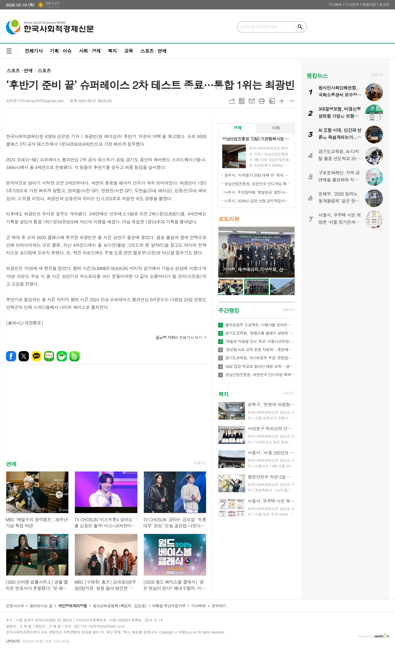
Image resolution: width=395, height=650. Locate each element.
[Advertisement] (106, 417)
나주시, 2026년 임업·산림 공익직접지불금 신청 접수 (257, 201)
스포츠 (44, 70)
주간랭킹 (228, 310)
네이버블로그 (49, 356)
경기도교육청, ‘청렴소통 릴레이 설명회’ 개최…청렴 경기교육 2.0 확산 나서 (260, 333)
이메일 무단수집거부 (169, 605)
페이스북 (11, 356)
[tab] (237, 128)
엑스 (24, 356)
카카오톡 (36, 356)
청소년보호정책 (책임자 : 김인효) (119, 605)
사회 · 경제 (89, 50)
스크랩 (272, 101)
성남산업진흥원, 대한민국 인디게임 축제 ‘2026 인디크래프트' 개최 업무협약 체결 (257, 183)
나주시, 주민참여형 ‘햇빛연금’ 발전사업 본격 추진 (257, 192)
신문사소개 (15, 605)
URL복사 (232, 101)
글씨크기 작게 (292, 101)
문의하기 (219, 605)
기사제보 (335, 4)
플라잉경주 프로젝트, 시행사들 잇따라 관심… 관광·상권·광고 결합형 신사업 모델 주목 (260, 325)
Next (287, 252)
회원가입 (369, 4)
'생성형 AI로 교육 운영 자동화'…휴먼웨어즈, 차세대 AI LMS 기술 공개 (260, 349)
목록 (242, 101)
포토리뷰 (228, 219)
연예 (11, 464)
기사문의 (352, 4)
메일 (252, 101)
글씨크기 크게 (282, 101)
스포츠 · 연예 (153, 50)
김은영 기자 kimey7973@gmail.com (35, 100)
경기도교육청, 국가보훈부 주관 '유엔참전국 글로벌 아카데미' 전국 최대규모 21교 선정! (260, 357)
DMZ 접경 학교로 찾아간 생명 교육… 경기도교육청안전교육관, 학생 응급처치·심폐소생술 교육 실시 (260, 366)
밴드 (74, 356)
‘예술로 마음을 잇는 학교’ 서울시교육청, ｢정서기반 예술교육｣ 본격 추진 (260, 341)
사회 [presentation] (275, 128)
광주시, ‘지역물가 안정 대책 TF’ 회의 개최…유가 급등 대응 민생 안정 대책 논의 (257, 175)
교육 (128, 50)
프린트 (262, 101)
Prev (226, 252)
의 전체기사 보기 (179, 337)
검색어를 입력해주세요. (260, 27)
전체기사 (33, 50)
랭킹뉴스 (317, 76)
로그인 (384, 4)
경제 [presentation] (237, 128)
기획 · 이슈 (60, 50)
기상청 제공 (51, 7)
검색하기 (300, 27)
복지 (112, 50)
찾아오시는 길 (41, 605)
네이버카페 (62, 356)
